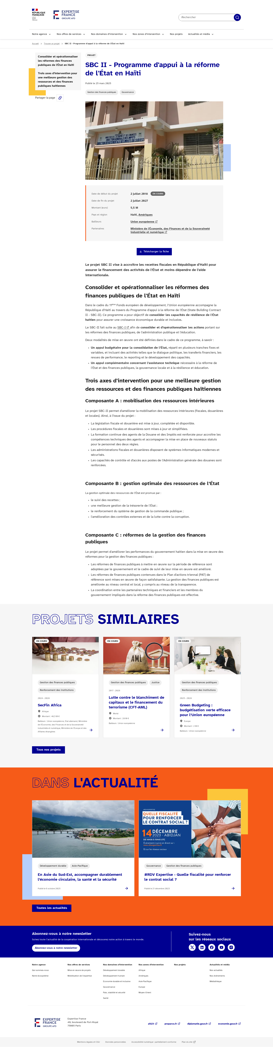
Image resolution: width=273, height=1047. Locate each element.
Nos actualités (216, 970)
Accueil (35, 43)
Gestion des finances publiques (101, 92)
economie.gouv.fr (227, 1024)
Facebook (211, 947)
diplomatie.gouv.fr (197, 1024)
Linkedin (201, 947)
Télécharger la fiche (156, 251)
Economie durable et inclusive (116, 981)
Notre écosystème (40, 976)
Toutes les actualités (51, 908)
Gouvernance (128, 92)
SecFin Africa (49, 705)
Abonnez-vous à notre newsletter (56, 948)
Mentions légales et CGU (88, 1042)
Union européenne (142, 221)
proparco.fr (171, 1024)
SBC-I (121, 327)
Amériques (145, 214)
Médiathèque (215, 981)
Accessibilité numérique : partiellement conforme (153, 1042)
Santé (105, 998)
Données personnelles (115, 1042)
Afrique (142, 970)
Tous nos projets (48, 749)
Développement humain (114, 976)
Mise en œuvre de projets (79, 970)
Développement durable (114, 970)
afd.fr (151, 1024)
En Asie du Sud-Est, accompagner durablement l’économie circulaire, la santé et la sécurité (80, 877)
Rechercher (237, 17)
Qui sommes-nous (40, 970)
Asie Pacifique (145, 981)
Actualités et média (199, 34)
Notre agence (39, 34)
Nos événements (217, 976)
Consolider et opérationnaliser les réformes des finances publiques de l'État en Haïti (58, 61)
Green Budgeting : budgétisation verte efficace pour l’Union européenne (205, 710)
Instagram (231, 947)
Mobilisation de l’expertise (80, 976)
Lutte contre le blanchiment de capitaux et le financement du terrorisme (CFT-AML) (136, 702)
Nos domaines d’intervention (107, 34)
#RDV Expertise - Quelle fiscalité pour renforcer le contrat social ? (187, 877)
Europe (142, 987)
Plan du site (187, 1042)
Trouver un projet (52, 43)
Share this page (60, 97)
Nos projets (176, 34)
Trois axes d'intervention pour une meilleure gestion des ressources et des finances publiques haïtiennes (57, 79)
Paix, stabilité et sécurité (114, 992)
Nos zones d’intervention (146, 34)
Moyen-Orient (145, 992)
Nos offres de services (69, 34)
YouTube (221, 947)
